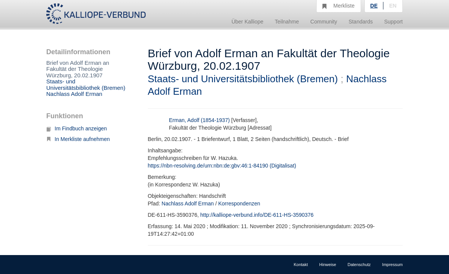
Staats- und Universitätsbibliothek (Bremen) (85, 84)
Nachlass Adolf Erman (74, 94)
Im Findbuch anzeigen (76, 128)
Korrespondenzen (239, 203)
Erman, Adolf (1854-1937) (199, 120)
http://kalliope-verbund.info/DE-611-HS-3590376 (257, 215)
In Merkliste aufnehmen (78, 139)
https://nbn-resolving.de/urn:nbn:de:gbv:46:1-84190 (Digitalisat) (222, 166)
